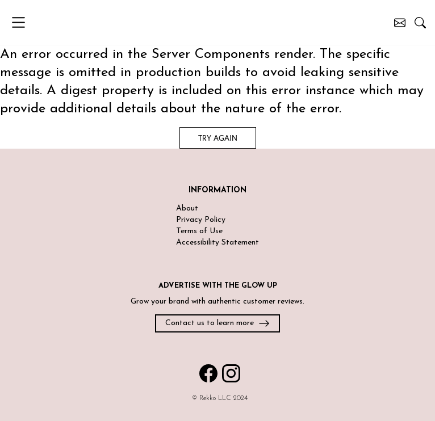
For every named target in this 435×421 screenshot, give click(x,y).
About (187, 208)
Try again (217, 137)
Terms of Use (199, 231)
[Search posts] (420, 22)
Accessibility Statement (217, 242)
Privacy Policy (200, 220)
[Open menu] (26, 22)
